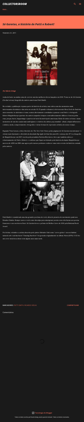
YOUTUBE (58, 9)
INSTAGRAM (44, 9)
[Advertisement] (42, 386)
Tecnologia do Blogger (42, 413)
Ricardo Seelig (30, 305)
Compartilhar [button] (73, 305)
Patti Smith (19, 305)
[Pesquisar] (75, 4)
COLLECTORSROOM (15, 4)
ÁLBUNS (16, 9)
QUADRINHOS (29, 9)
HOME (5, 9)
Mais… (70, 9)
